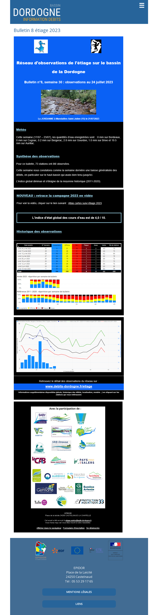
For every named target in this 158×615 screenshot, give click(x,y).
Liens (79, 604)
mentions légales (79, 592)
